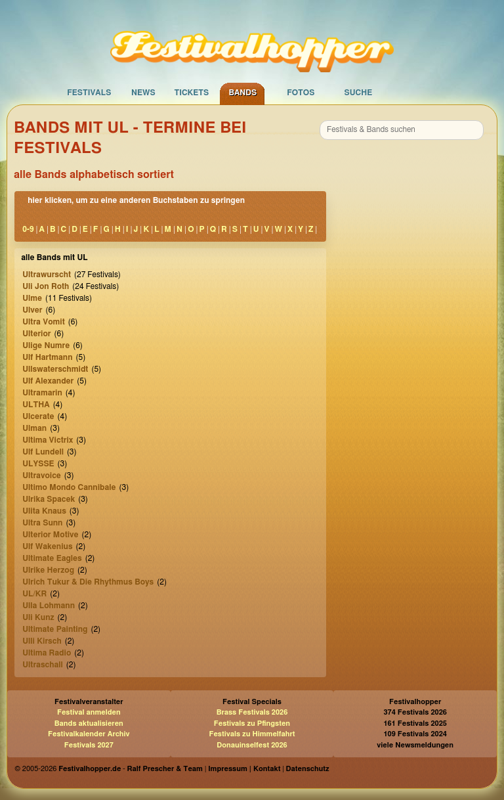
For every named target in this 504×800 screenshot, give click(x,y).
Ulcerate (38, 416)
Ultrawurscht (46, 274)
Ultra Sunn (42, 523)
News (143, 93)
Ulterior (36, 334)
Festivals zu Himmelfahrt (252, 734)
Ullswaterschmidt (55, 369)
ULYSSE (38, 464)
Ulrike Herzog (48, 570)
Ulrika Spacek (48, 499)
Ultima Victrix (47, 440)
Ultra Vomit (43, 322)
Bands (242, 93)
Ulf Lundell (43, 452)
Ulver (32, 310)
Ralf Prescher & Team (165, 768)
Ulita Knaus (44, 511)
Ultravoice (41, 475)
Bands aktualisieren (88, 723)
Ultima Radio (46, 653)
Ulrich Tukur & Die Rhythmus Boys (88, 582)
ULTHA (35, 405)
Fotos (300, 93)
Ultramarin (42, 393)
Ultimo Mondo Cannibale (69, 487)
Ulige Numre (46, 345)
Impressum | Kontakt (244, 768)
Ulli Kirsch (41, 641)
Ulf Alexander (48, 381)
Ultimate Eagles (51, 558)
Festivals (89, 93)
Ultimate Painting (54, 629)
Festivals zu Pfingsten (252, 723)
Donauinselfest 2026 (252, 745)
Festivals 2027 (89, 745)
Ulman (34, 428)
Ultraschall (42, 665)
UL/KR (34, 594)
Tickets (191, 93)
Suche (358, 93)
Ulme (32, 298)
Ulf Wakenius (47, 546)
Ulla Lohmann (48, 606)
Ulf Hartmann (47, 357)
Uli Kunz (38, 617)
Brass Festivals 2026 (252, 712)
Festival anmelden (89, 712)
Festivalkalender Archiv (88, 734)
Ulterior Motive (50, 535)
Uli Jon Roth (45, 286)
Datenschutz (307, 768)
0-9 (27, 229)
